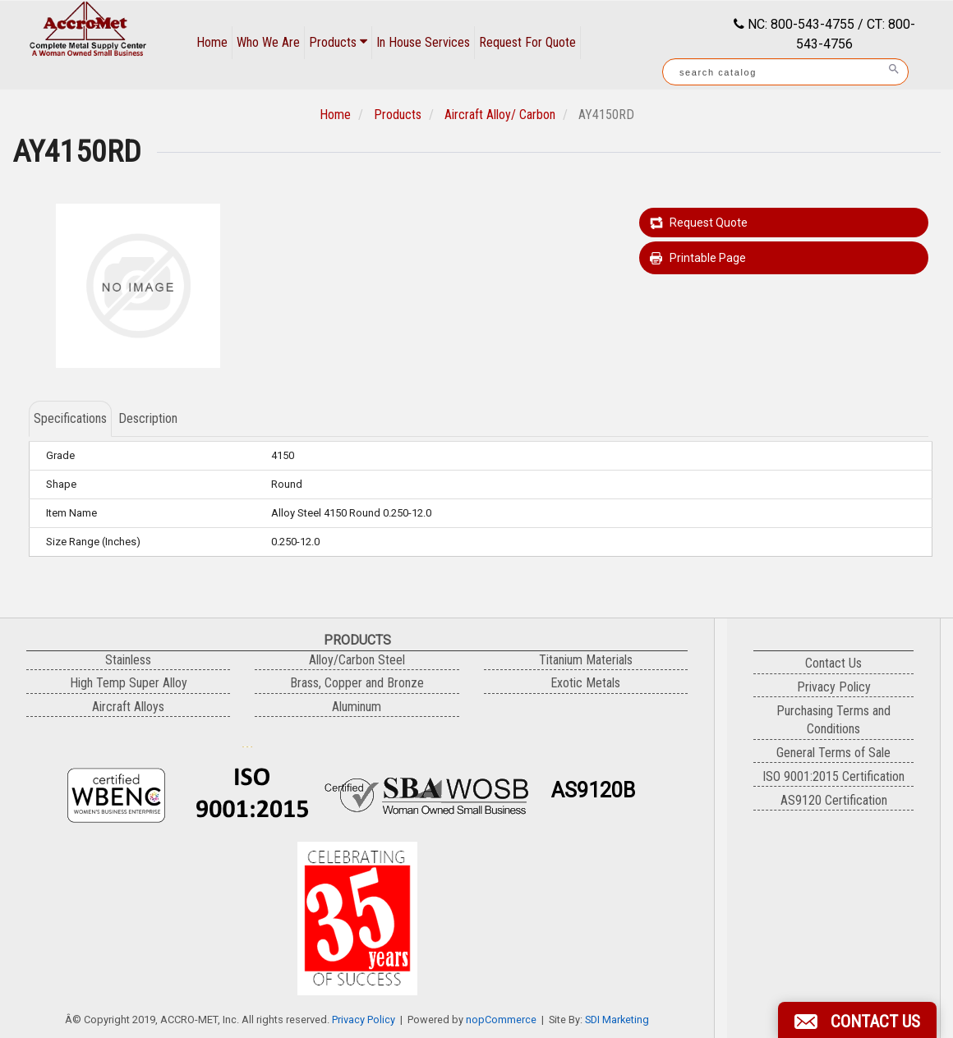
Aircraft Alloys (128, 706)
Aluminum (356, 706)
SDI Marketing (617, 1019)
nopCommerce (501, 1019)
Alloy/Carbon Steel (357, 660)
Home (212, 42)
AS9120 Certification (833, 800)
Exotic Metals (585, 683)
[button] (857, 1020)
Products (338, 42)
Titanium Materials (586, 660)
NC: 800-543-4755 (799, 24)
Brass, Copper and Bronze (357, 683)
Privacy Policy (363, 1019)
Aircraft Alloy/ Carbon (499, 114)
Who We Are (268, 42)
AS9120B (593, 790)
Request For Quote (527, 42)
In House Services (423, 42)
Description (147, 418)
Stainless (128, 660)
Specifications (70, 418)
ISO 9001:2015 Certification (833, 776)
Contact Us (833, 663)
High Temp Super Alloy (128, 683)
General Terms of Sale (833, 752)
